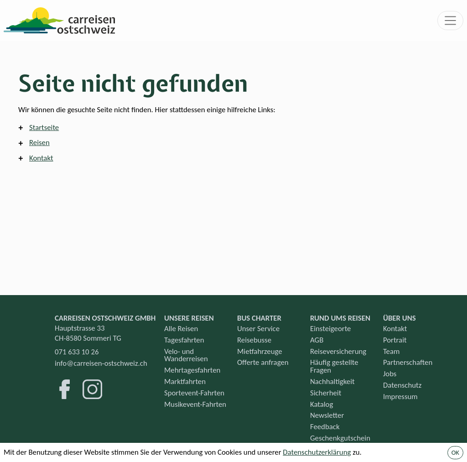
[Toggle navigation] (450, 20)
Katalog (321, 404)
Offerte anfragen (263, 362)
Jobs (390, 374)
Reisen (39, 142)
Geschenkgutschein (340, 438)
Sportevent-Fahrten (194, 393)
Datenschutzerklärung (317, 452)
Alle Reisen (181, 328)
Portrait (395, 340)
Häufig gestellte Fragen (334, 366)
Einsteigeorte (330, 328)
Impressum (400, 396)
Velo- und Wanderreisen (186, 355)
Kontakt (41, 158)
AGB (316, 340)
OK (455, 452)
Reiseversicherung (338, 351)
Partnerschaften (407, 362)
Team (391, 351)
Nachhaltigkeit (332, 381)
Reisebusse (254, 340)
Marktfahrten (185, 381)
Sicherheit (325, 393)
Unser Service (258, 328)
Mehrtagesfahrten (192, 370)
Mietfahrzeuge (259, 351)
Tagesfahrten (184, 340)
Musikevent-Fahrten (195, 404)
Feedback (325, 426)
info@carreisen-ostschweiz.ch (101, 363)
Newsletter (327, 415)
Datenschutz (402, 385)
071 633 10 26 (77, 352)
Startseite (44, 127)
